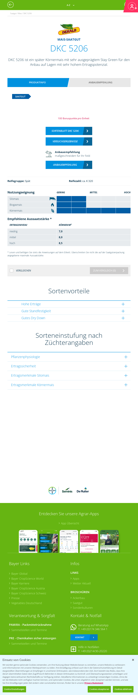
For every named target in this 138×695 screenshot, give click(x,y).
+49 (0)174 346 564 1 (94, 629)
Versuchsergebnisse (65, 141)
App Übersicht (70, 523)
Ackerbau (79, 598)
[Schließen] (133, 659)
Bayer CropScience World (27, 578)
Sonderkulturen (83, 608)
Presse (15, 598)
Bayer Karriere (20, 583)
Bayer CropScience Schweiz (28, 593)
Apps (76, 578)
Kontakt (79, 637)
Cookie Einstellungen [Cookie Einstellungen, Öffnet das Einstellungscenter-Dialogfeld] (14, 689)
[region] (69, 675)
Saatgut (77, 603)
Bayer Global (19, 573)
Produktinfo (37, 82)
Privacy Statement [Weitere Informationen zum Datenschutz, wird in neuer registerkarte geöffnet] (93, 683)
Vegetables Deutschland (26, 603)
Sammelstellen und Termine (29, 630)
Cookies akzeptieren (99, 689)
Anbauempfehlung (100, 82)
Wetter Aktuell (82, 583)
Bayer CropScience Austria (28, 588)
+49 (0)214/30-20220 (94, 651)
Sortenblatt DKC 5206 (65, 131)
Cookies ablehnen (123, 689)
